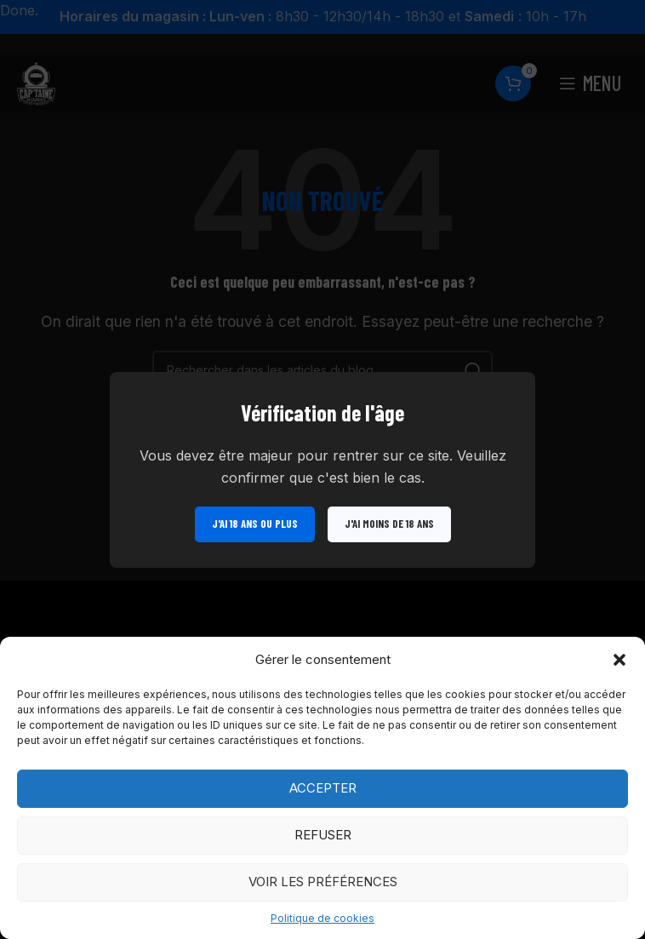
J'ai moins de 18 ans (389, 523)
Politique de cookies (322, 918)
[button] (619, 659)
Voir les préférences (322, 881)
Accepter (323, 788)
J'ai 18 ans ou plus (255, 523)
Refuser (322, 835)
